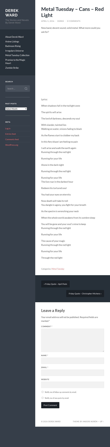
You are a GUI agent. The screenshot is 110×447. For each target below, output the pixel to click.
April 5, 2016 (47, 21)
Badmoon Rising (13, 46)
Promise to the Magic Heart (15, 62)
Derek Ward (12, 12)
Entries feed (10, 134)
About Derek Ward (14, 36)
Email (44, 367)
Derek (60, 21)
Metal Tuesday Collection (17, 55)
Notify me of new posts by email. (57, 398)
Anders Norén (90, 421)
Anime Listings (12, 41)
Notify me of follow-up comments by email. (60, 392)
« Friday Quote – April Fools (55, 284)
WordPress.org (11, 145)
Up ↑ (102, 421)
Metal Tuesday (58, 269)
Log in (7, 128)
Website (45, 379)
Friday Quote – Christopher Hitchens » (85, 293)
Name (44, 355)
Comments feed (12, 139)
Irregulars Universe (14, 50)
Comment (46, 326)
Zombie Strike (12, 67)
